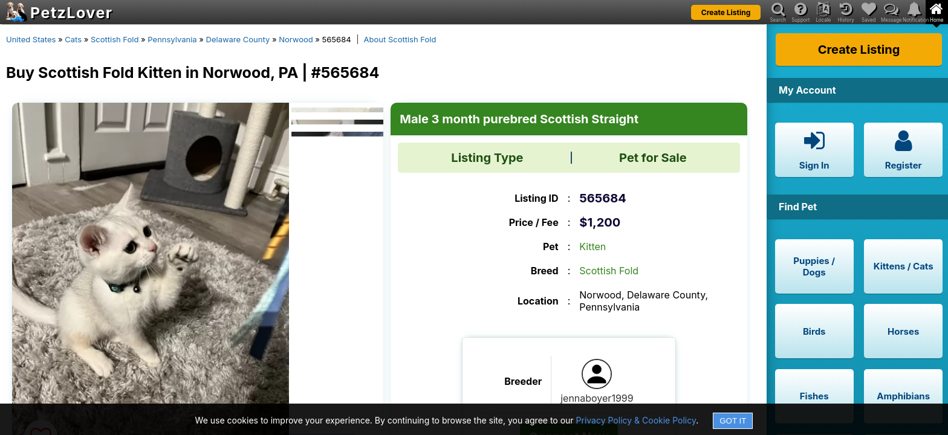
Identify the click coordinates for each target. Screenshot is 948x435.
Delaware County (238, 39)
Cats (73, 39)
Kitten (592, 246)
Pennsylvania (172, 39)
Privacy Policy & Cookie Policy (636, 420)
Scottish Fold (115, 39)
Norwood (296, 39)
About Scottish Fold (400, 39)
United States (31, 39)
